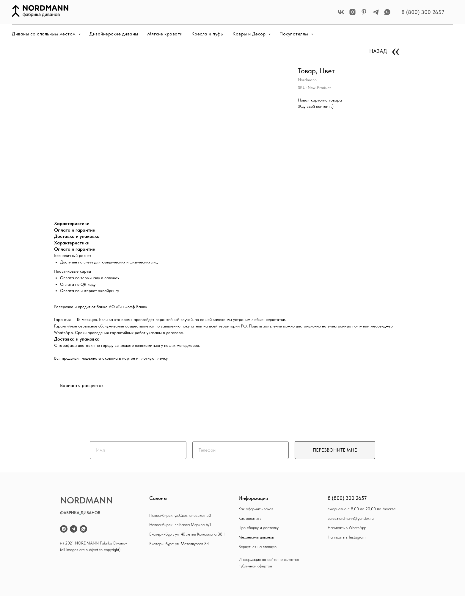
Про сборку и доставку (258, 527)
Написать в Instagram (346, 537)
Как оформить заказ (255, 508)
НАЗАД (378, 51)
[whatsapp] (387, 12)
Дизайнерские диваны (113, 34)
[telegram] (375, 12)
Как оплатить (249, 518)
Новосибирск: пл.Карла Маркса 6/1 (180, 524)
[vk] (341, 12)
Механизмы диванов (256, 537)
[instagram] (352, 12)
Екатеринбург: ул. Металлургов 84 (179, 543)
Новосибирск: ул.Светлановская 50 (180, 515)
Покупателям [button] (294, 34)
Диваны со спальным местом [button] (44, 34)
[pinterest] (364, 12)
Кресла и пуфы (207, 34)
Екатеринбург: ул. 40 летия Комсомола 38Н (187, 534)
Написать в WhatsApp (347, 527)
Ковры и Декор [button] (249, 34)
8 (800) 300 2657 (422, 12)
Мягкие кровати (165, 34)
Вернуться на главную (257, 546)
